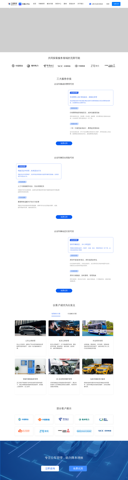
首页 (34, 4)
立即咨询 (50, 468)
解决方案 (50, 4)
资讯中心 (58, 4)
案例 (65, 4)
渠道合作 (72, 4)
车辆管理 (42, 4)
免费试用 (116, 4)
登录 (107, 4)
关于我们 (80, 4)
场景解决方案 (55, 313)
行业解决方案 (72, 313)
